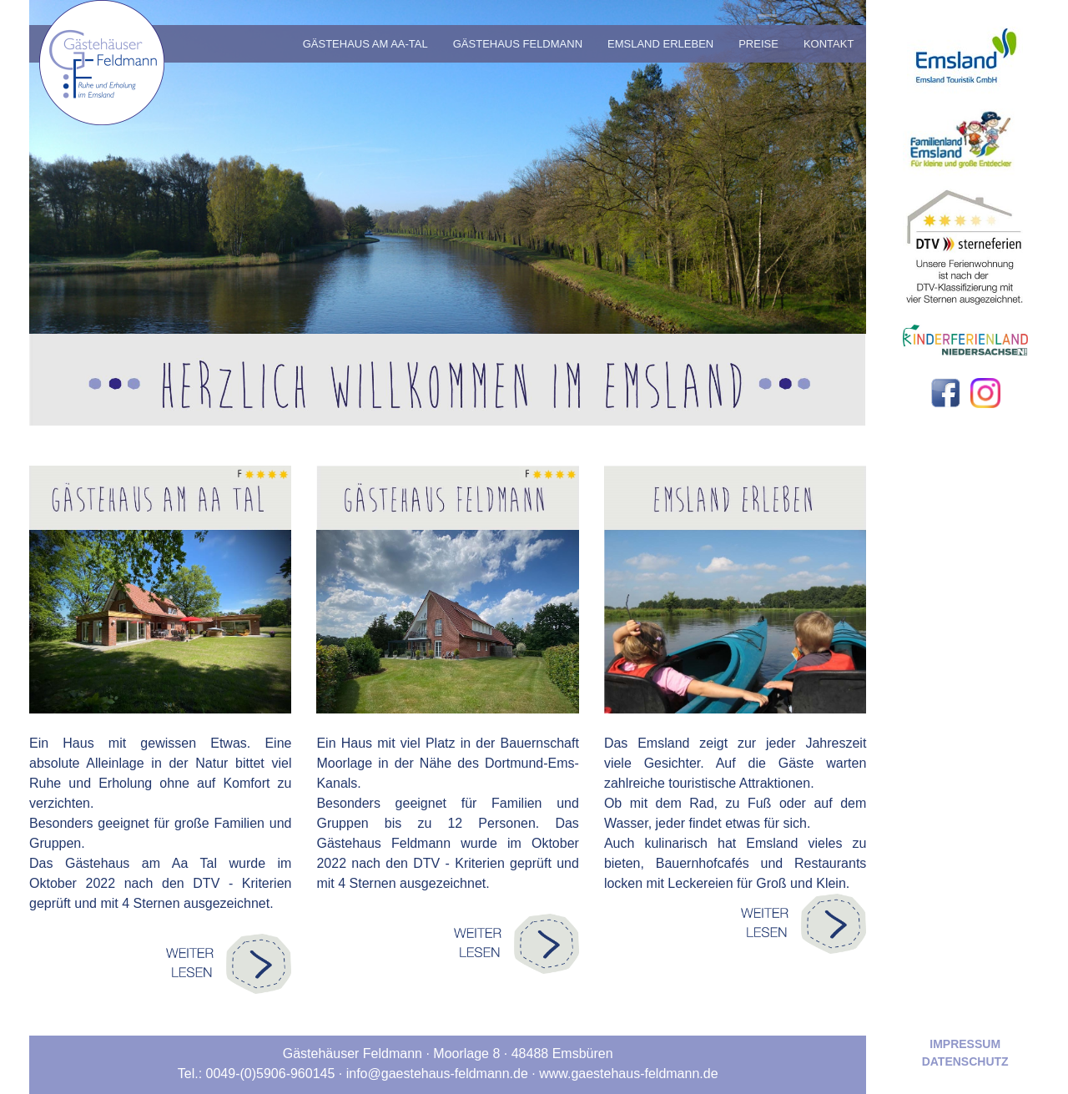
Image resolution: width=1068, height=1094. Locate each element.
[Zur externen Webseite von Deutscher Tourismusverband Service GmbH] (965, 241)
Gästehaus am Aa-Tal (365, 44)
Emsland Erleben (660, 44)
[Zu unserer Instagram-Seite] (985, 392)
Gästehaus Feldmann (517, 44)
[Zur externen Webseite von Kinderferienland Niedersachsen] (965, 339)
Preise (758, 44)
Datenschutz (965, 1061)
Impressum (964, 1044)
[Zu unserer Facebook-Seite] (946, 392)
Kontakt (829, 44)
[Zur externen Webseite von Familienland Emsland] (965, 137)
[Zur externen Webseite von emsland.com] (965, 48)
